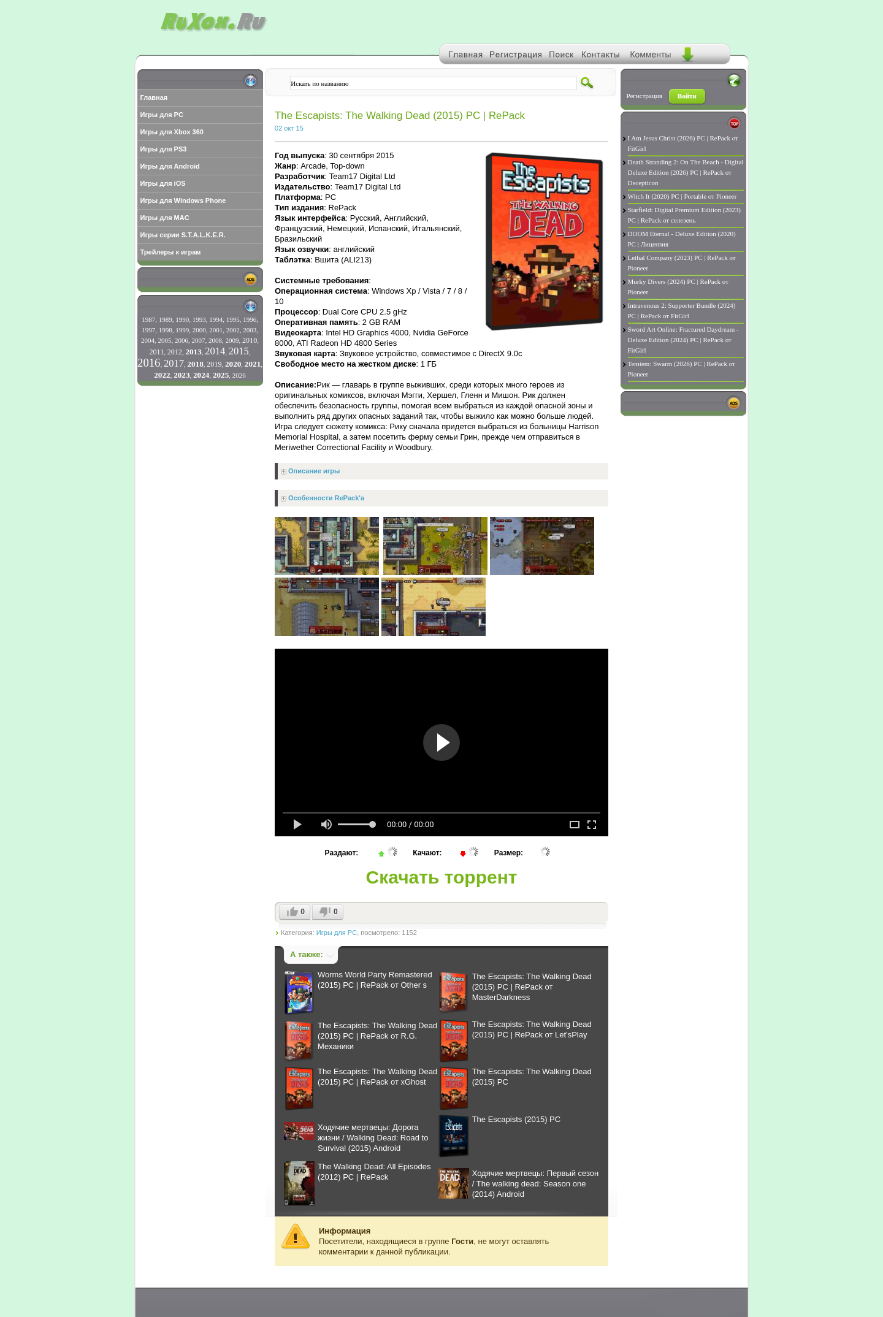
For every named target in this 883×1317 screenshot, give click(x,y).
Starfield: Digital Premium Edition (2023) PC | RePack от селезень (684, 215)
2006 (181, 340)
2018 (195, 363)
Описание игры (314, 471)
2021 (253, 363)
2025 (221, 375)
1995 (233, 319)
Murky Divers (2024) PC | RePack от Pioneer (678, 287)
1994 (216, 319)
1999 (182, 330)
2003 (249, 330)
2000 (199, 330)
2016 (148, 362)
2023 (181, 375)
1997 (148, 330)
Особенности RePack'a (326, 498)
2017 (174, 363)
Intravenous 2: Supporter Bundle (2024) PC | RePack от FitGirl (682, 310)
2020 (233, 363)
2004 (148, 340)
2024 (201, 375)
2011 (156, 352)
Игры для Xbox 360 (172, 132)
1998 (165, 330)
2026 (239, 375)
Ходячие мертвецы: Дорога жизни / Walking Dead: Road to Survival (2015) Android (373, 1138)
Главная (154, 97)
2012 (174, 352)
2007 (198, 340)
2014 (215, 351)
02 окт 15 (289, 128)
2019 (214, 364)
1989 (165, 319)
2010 (249, 340)
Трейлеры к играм (170, 252)
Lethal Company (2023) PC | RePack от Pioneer (682, 263)
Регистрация (644, 95)
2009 (232, 340)
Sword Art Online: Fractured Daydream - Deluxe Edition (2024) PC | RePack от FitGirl (683, 340)
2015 (239, 351)
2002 (233, 330)
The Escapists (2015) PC (516, 1119)
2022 (162, 375)
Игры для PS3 (163, 149)
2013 (193, 351)
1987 (148, 319)
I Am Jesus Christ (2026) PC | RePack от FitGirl (683, 143)
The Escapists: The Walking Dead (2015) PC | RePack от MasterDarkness (532, 987)
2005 (165, 340)
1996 (249, 319)
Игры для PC (161, 114)
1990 (182, 319)
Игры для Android (170, 166)
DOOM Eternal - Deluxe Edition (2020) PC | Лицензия (682, 239)
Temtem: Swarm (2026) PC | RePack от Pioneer (681, 369)
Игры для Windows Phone (183, 200)
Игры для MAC (164, 217)
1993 (199, 319)
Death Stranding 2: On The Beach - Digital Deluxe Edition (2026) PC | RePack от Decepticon (686, 172)
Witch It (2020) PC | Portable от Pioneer (682, 196)
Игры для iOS (163, 183)
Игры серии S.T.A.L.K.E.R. (183, 235)
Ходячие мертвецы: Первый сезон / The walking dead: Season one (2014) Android (535, 1184)
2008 (215, 340)
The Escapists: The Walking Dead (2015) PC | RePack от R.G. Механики (377, 1036)
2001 (216, 330)
